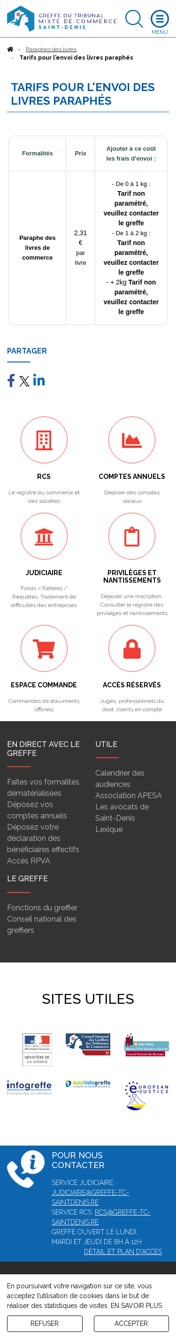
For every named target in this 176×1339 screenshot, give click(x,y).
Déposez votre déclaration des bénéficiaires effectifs (43, 838)
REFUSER (45, 1323)
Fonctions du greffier (42, 907)
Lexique (108, 829)
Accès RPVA (28, 860)
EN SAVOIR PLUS (136, 1305)
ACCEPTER (131, 1323)
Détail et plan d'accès (123, 1251)
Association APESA (128, 795)
